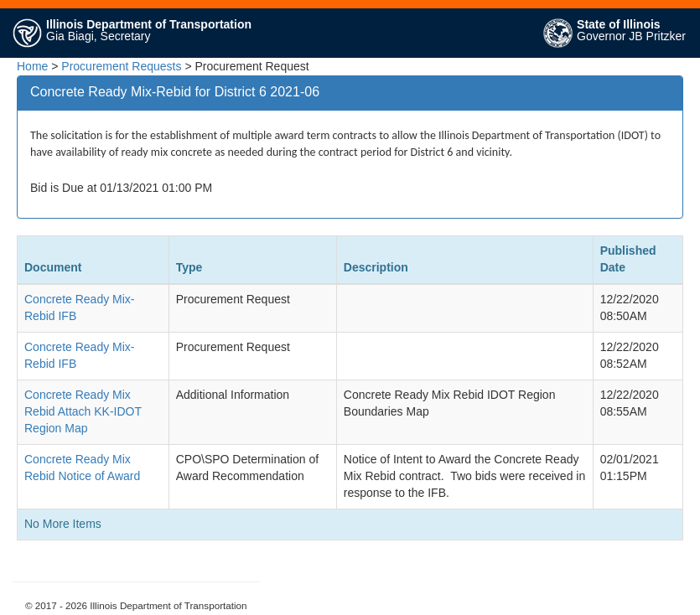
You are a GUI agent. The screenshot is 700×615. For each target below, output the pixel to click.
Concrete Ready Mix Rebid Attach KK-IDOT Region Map (83, 411)
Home (32, 66)
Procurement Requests (121, 66)
